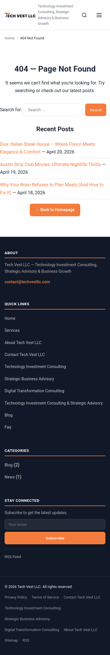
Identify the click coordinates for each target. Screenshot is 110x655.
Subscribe (55, 538)
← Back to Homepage (54, 209)
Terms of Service (45, 597)
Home (9, 38)
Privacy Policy (16, 597)
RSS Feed (13, 556)
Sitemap (11, 640)
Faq (8, 427)
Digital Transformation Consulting (34, 391)
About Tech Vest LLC (23, 342)
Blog (9, 415)
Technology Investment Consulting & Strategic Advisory (54, 403)
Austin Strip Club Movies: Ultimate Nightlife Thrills (50, 164)
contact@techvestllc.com (27, 282)
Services (12, 330)
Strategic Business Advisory (29, 379)
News (10, 477)
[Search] (84, 15)
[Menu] (99, 15)
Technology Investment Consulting (35, 366)
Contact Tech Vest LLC (25, 354)
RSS (26, 640)
